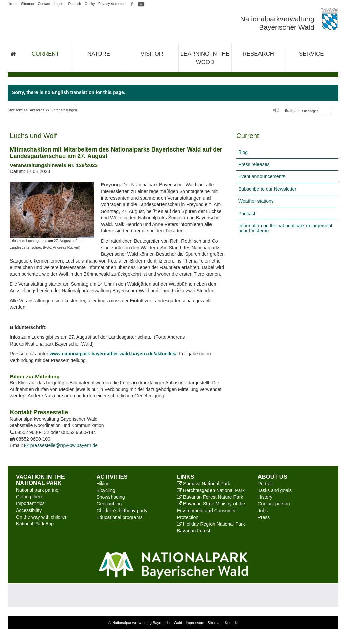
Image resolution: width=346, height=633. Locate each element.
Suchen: (292, 111)
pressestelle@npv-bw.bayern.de (61, 445)
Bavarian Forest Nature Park (210, 497)
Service (311, 54)
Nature (98, 54)
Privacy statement (112, 4)
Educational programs (120, 517)
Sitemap (27, 4)
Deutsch (74, 4)
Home (12, 4)
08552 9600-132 (29, 432)
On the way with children (42, 517)
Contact (44, 4)
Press (264, 517)
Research (258, 54)
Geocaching (109, 503)
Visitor (152, 54)
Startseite (15, 110)
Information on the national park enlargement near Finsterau (285, 228)
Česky (90, 4)
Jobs (263, 510)
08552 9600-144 (78, 432)
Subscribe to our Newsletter (267, 189)
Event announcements (261, 176)
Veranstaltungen (64, 110)
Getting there (29, 496)
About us (273, 477)
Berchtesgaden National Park (211, 490)
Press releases (254, 164)
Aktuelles (37, 110)
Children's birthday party (122, 510)
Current (45, 54)
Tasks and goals (275, 490)
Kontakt (231, 623)
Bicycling (106, 490)
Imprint (59, 4)
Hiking (103, 483)
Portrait (265, 483)
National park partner (38, 490)
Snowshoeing (111, 497)
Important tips (30, 503)
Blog (243, 152)
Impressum (195, 623)
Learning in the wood (204, 58)
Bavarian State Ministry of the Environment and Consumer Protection (211, 510)
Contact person (274, 503)
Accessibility (29, 510)
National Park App (35, 523)
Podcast (246, 213)
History (265, 497)
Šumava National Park (203, 483)
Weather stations (256, 201)
